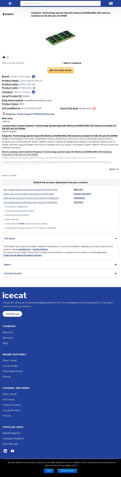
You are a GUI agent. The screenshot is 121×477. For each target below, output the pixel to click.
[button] (10, 3)
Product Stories (11, 404)
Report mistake (9, 175)
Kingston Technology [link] (20, 76)
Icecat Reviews (11, 410)
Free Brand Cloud (12, 371)
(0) (7, 57)
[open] (34, 88)
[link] (16, 14)
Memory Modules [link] (22, 92)
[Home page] (15, 295)
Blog (5, 343)
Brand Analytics (11, 433)
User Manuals (10, 443)
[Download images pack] (15, 206)
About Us (8, 332)
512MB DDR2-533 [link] (27, 84)
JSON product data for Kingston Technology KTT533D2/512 (31, 198)
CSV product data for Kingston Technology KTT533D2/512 (30, 202)
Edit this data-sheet (60, 70)
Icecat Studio (10, 365)
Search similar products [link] (13, 63)
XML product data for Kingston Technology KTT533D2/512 (30, 189)
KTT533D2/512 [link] (25, 88)
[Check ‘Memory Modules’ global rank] (34, 92)
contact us (24, 249)
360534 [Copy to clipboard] (26, 96)
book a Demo (40, 249)
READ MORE (67, 471)
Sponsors (8, 337)
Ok (48, 471)
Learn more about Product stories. (22, 255)
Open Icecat (10, 360)
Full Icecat (8, 399)
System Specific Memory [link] (31, 80)
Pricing (7, 376)
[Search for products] (60, 3)
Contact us (12, 314)
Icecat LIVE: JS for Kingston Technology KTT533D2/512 (28, 194)
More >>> (114, 169)
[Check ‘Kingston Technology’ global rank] (34, 77)
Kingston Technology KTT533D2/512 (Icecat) (30, 114)
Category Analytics (13, 438)
